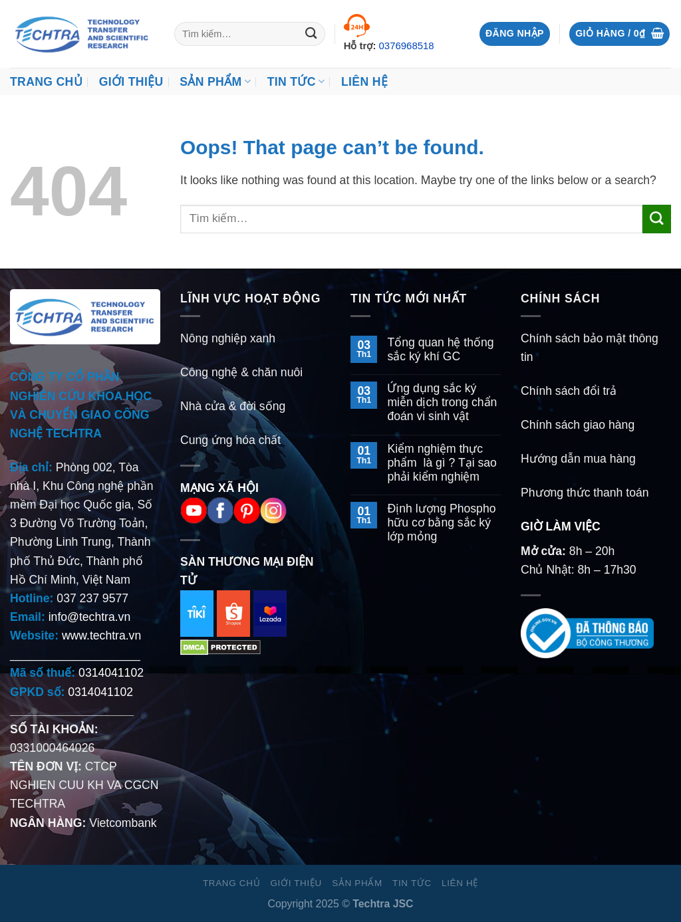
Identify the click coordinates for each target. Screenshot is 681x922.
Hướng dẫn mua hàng (578, 458)
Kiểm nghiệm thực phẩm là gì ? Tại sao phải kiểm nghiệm (441, 462)
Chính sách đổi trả (568, 391)
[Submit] (311, 34)
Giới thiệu (131, 81)
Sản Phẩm (215, 81)
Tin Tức (296, 81)
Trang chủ (46, 81)
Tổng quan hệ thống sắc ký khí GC (440, 349)
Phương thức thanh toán (585, 492)
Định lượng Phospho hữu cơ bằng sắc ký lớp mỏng (441, 522)
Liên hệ (364, 81)
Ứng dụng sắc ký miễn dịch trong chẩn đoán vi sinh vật (442, 402)
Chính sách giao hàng (577, 424)
